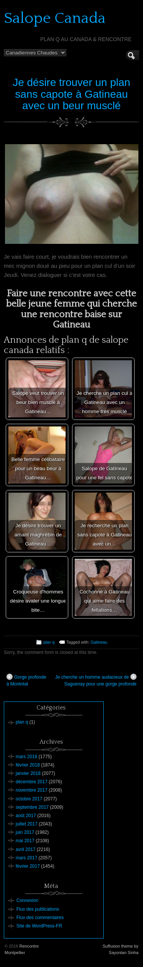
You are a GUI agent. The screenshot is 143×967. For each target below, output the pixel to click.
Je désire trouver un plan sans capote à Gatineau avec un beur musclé (71, 94)
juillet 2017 (26, 824)
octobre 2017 (29, 799)
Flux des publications (37, 909)
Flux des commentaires (40, 917)
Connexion (27, 900)
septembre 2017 (32, 807)
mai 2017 (25, 840)
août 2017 (26, 815)
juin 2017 (25, 832)
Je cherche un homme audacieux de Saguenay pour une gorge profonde (96, 680)
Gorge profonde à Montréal (26, 680)
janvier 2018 (28, 773)
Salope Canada (55, 18)
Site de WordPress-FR (39, 926)
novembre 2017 (31, 790)
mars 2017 (26, 857)
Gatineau (99, 642)
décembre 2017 (31, 781)
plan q (49, 642)
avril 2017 (25, 849)
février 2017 (28, 866)
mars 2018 (26, 756)
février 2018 (28, 765)
